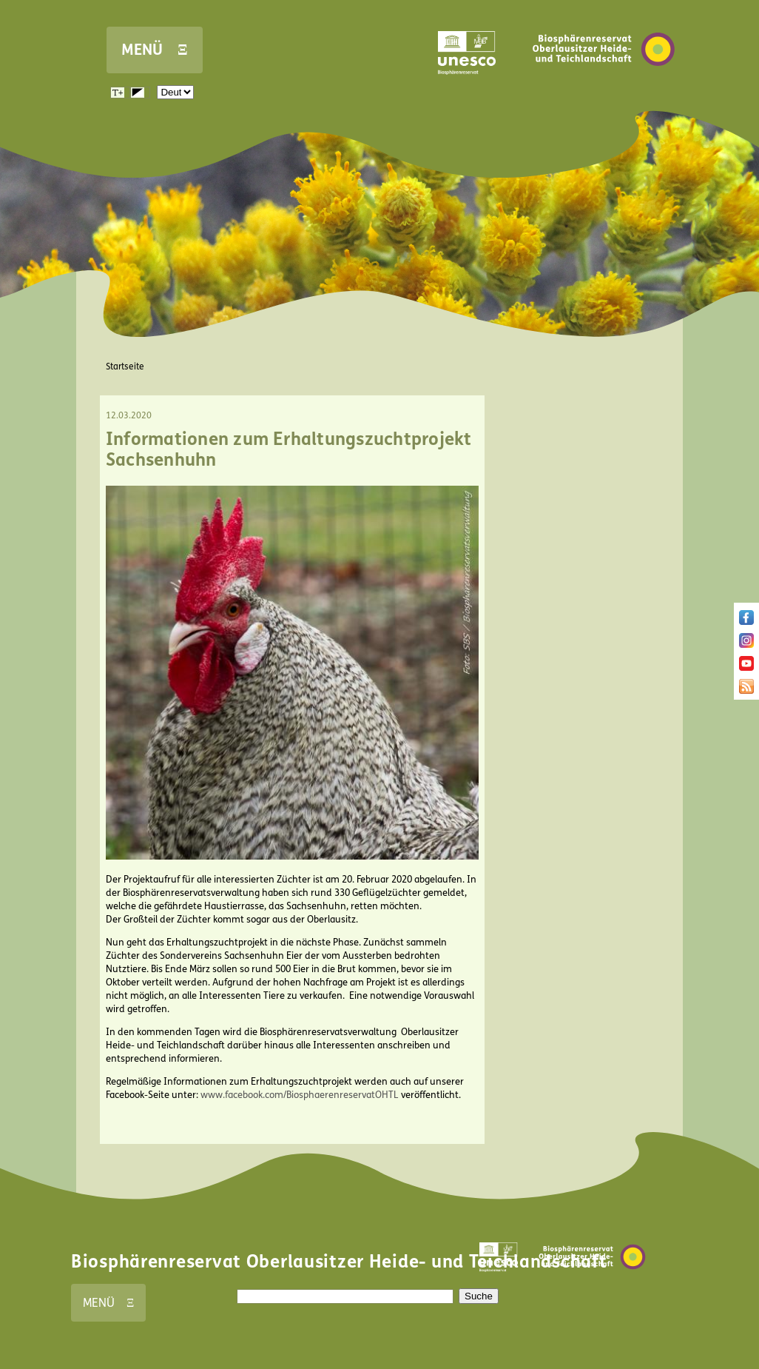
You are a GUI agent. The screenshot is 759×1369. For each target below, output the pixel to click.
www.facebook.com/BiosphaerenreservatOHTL (299, 1095)
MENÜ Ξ (154, 49)
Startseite (125, 366)
